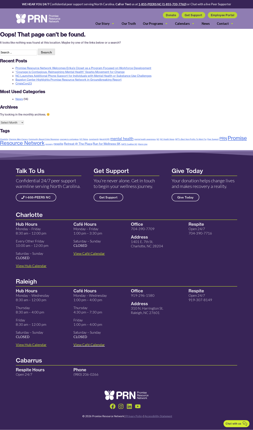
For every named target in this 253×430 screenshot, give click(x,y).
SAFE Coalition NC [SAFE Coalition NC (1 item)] (129, 144)
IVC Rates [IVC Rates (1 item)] (83, 139)
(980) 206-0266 (86, 374)
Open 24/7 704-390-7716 (200, 231)
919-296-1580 (142, 295)
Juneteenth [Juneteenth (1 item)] (94, 139)
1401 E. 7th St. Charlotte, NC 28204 (147, 243)
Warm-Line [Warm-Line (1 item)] (142, 144)
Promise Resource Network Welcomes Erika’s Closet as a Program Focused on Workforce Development (83, 68)
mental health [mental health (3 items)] (122, 138)
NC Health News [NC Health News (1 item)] (167, 139)
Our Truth (129, 23)
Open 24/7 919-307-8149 (200, 297)
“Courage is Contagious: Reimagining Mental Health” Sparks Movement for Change (70, 72)
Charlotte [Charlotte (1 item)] (4, 139)
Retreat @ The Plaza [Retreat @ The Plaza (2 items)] (78, 144)
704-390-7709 (142, 229)
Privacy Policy (134, 416)
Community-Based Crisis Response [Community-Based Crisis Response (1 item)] (43, 139)
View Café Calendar (89, 344)
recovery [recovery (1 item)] (49, 144)
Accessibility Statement (158, 416)
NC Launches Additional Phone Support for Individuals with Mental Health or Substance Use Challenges (83, 76)
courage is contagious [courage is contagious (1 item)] (69, 139)
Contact (225, 23)
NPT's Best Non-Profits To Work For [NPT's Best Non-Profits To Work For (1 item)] (191, 139)
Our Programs (155, 23)
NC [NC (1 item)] (158, 139)
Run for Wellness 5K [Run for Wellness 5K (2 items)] (107, 144)
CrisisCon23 (23, 83)
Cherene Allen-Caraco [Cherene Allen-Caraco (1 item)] (18, 139)
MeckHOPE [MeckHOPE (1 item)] (104, 139)
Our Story (105, 23)
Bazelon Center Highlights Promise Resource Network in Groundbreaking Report (68, 79)
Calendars (185, 23)
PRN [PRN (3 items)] (223, 138)
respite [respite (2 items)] (58, 144)
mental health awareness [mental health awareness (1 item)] (145, 139)
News (206, 23)
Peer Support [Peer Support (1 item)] (213, 139)
